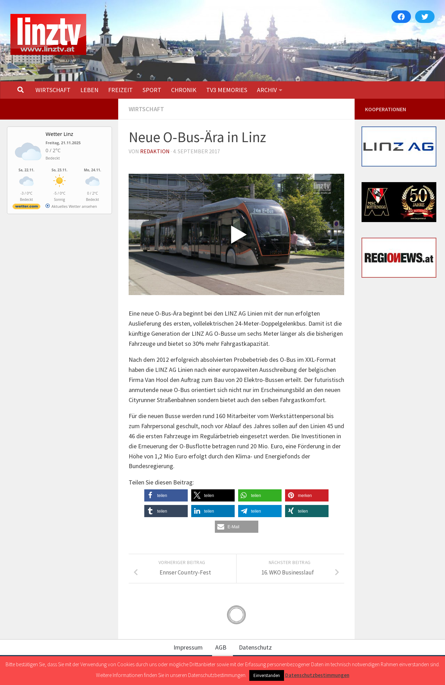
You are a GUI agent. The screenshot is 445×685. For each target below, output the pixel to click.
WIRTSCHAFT (53, 90)
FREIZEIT (120, 90)
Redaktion (155, 151)
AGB (220, 647)
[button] (166, 495)
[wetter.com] (26, 207)
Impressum (188, 647)
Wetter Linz (59, 133)
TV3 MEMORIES (226, 90)
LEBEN (89, 90)
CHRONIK (183, 90)
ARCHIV (267, 90)
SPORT (152, 90)
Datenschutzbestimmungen (317, 675)
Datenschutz (255, 647)
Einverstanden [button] (266, 675)
